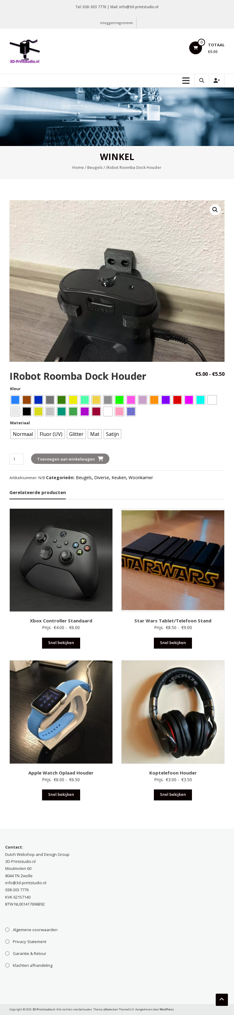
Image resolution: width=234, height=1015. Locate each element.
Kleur (15, 388)
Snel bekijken (61, 642)
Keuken (119, 477)
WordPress (167, 1009)
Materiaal (20, 423)
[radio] (15, 399)
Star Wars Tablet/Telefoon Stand (172, 621)
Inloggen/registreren (116, 23)
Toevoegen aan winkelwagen (66, 459)
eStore (108, 1009)
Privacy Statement (29, 941)
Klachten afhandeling (32, 965)
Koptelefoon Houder (173, 773)
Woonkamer (141, 477)
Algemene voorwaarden (35, 929)
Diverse (101, 477)
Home (78, 167)
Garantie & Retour (29, 953)
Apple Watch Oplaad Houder (61, 773)
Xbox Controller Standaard (61, 621)
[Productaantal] (16, 459)
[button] (215, 209)
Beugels (95, 167)
